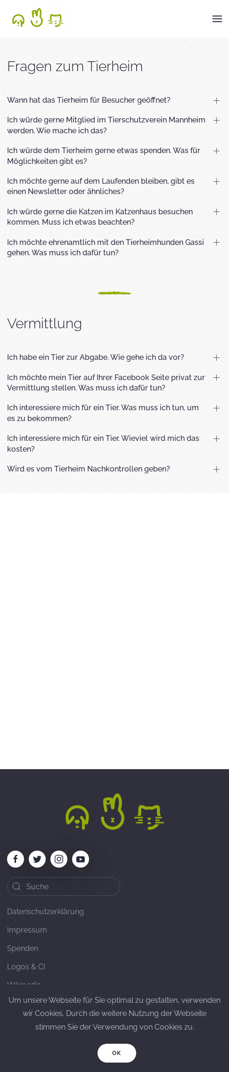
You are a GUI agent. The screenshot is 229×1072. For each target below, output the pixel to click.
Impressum (27, 930)
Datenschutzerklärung (45, 911)
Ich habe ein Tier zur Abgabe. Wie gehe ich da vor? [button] (95, 357)
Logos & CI (26, 966)
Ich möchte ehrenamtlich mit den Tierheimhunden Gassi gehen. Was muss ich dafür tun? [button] (105, 247)
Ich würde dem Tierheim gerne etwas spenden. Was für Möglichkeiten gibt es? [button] (103, 155)
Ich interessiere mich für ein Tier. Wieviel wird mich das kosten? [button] (103, 443)
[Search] (63, 886)
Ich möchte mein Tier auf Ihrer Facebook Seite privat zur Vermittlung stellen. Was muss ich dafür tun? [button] (106, 382)
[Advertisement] (114, 626)
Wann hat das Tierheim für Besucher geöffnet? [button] (89, 100)
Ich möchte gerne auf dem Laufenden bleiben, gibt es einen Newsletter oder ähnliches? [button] (101, 186)
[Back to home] (37, 19)
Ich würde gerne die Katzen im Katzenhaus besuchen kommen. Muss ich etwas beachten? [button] (100, 217)
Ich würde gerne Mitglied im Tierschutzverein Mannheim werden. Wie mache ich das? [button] (106, 125)
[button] (217, 19)
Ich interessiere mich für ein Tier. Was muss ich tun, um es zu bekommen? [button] (103, 412)
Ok (117, 1053)
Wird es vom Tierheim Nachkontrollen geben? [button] (88, 468)
